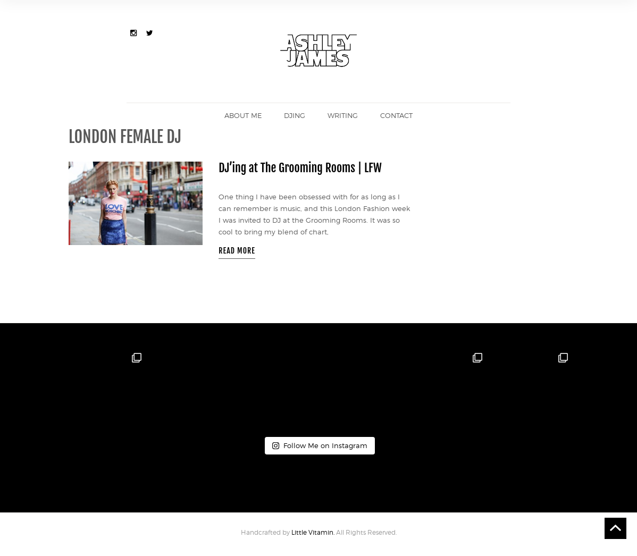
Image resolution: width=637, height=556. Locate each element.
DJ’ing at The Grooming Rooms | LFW (300, 168)
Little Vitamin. (313, 532)
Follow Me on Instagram (319, 445)
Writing (343, 115)
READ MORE (237, 250)
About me (243, 115)
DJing (294, 115)
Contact (396, 115)
